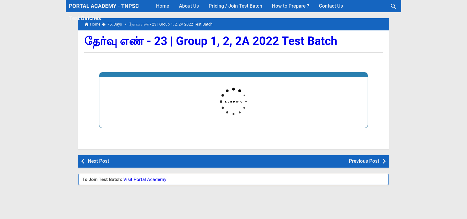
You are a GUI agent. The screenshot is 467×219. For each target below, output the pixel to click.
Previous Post (364, 161)
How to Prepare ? (290, 6)
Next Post (98, 161)
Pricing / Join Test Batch (235, 6)
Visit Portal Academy (144, 179)
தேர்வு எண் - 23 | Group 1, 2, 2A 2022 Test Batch (210, 41)
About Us (189, 6)
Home (162, 6)
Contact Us (331, 6)
